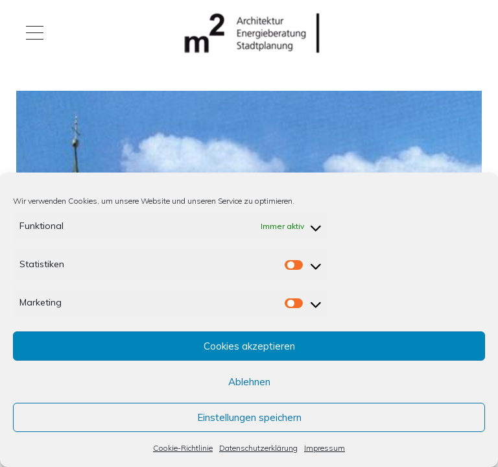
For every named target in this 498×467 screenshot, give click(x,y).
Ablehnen (249, 382)
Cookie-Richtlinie (183, 448)
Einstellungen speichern (249, 417)
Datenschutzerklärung (258, 448)
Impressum (324, 448)
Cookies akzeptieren (249, 346)
